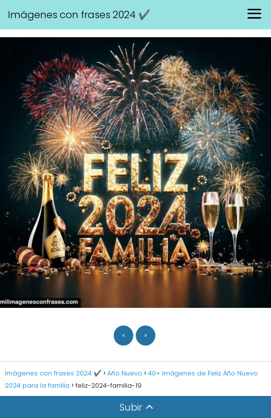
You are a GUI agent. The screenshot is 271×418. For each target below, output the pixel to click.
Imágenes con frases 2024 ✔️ (79, 15)
